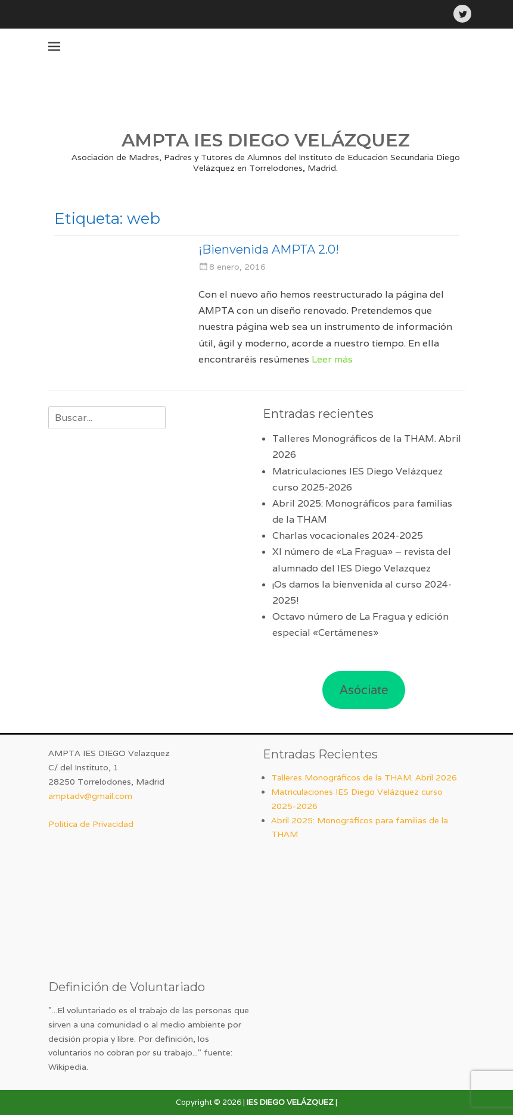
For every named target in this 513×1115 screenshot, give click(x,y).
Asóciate (364, 690)
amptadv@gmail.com (90, 796)
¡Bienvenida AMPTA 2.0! (268, 249)
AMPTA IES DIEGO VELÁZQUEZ (266, 140)
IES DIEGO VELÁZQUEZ (290, 1102)
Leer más (332, 359)
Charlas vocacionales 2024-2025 (347, 535)
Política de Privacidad (90, 824)
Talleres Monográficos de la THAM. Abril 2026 (364, 777)
